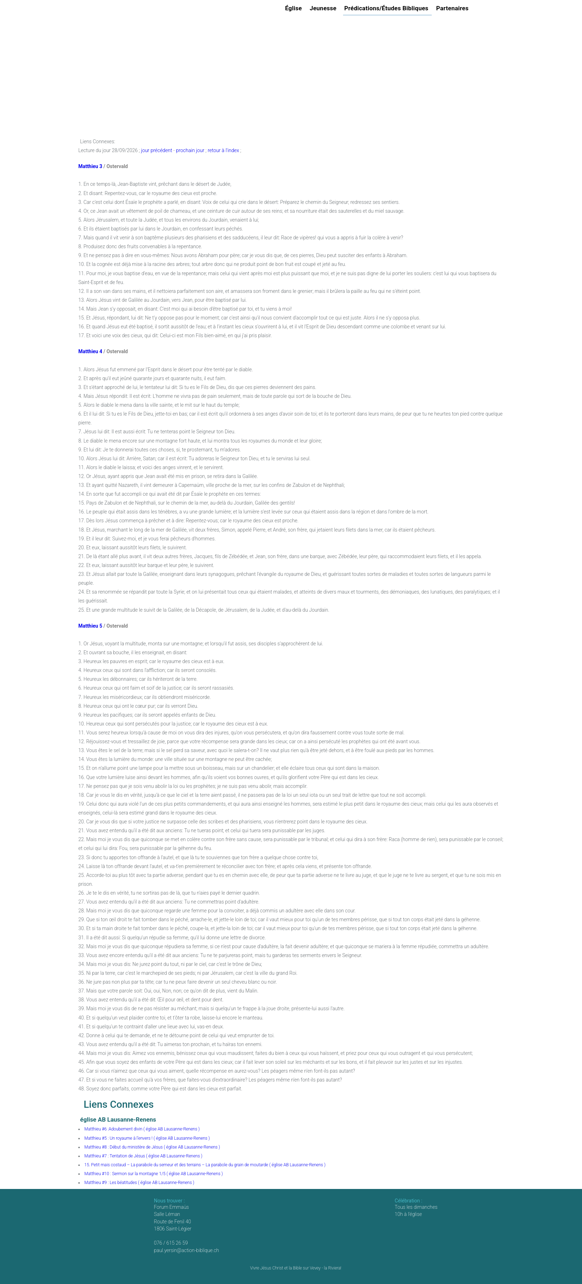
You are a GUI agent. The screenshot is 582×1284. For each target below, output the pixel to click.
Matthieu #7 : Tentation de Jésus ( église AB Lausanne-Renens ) (143, 1156)
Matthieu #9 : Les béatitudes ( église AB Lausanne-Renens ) (139, 1182)
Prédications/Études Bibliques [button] (387, 8)
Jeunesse (324, 8)
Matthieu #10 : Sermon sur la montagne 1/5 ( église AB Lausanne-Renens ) (153, 1173)
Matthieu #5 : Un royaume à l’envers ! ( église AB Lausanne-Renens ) (147, 1138)
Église (294, 8)
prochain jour (190, 150)
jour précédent (156, 150)
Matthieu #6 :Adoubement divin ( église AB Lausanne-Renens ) (142, 1129)
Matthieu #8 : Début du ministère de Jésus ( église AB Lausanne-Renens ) (152, 1147)
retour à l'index (223, 150)
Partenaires (453, 8)
